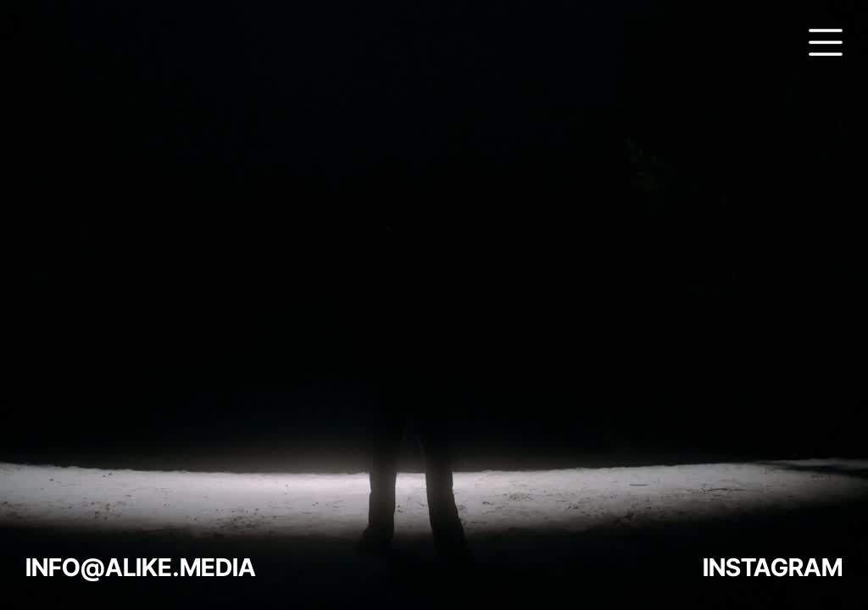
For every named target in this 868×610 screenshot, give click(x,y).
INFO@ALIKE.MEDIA (140, 567)
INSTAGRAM (773, 567)
